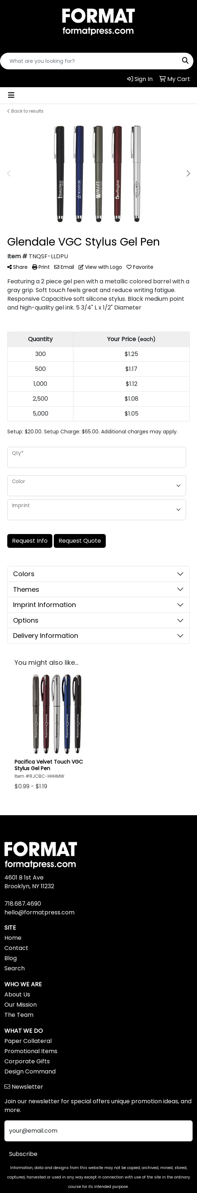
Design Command (30, 1071)
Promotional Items (30, 1051)
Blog (10, 958)
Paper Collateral (28, 1041)
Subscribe (23, 1154)
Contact (16, 948)
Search (14, 968)
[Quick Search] (89, 61)
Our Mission (20, 1004)
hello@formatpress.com (39, 912)
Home (12, 938)
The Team (18, 1015)
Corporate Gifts (27, 1061)
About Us (17, 994)
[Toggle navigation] (11, 95)
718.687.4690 (22, 903)
